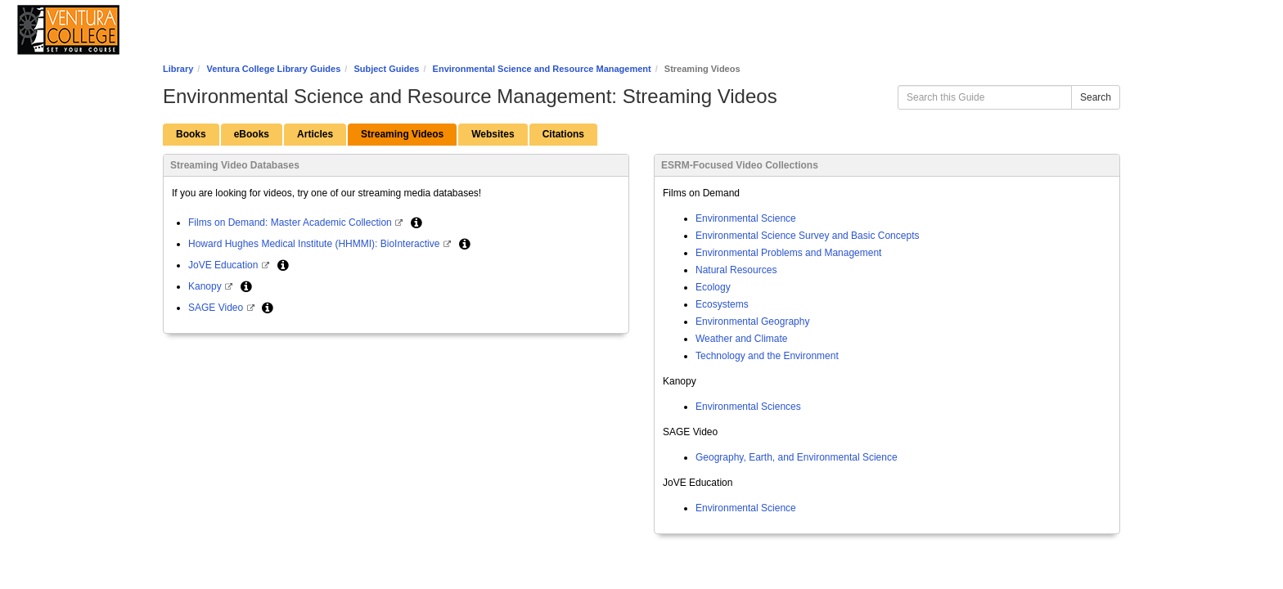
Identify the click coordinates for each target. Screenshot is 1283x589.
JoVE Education (224, 265)
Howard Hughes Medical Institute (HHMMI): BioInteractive (315, 244)
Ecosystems (722, 304)
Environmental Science (746, 218)
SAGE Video (217, 307)
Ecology (713, 287)
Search (1095, 97)
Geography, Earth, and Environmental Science (797, 457)
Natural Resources (736, 270)
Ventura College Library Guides (273, 69)
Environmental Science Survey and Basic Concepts (807, 235)
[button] (416, 222)
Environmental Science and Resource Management (542, 69)
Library (178, 69)
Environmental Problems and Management (788, 253)
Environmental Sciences (748, 406)
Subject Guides (386, 69)
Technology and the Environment (767, 356)
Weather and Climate (742, 338)
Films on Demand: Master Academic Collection (291, 222)
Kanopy (206, 286)
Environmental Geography (752, 321)
